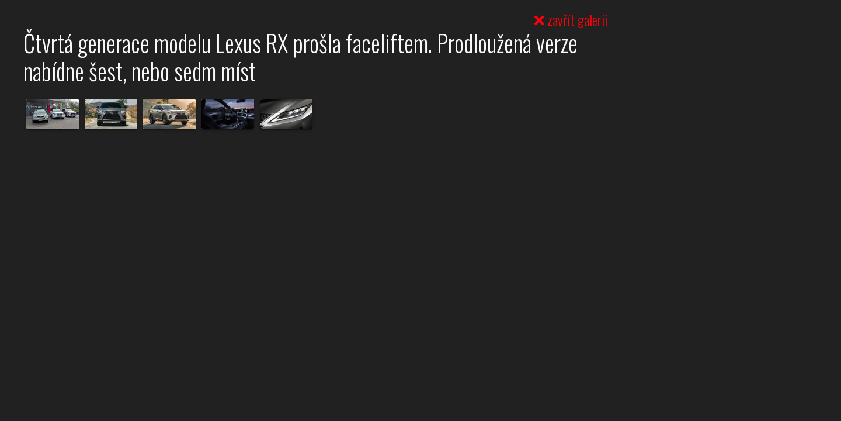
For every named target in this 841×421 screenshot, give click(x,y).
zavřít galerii (570, 19)
